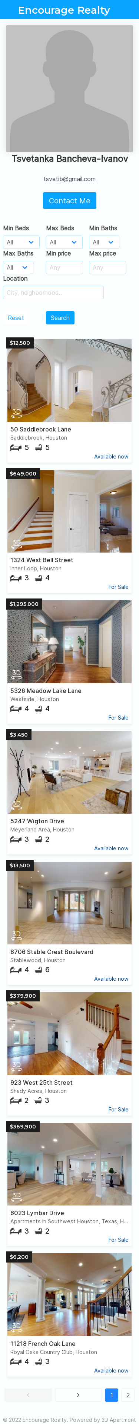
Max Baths (18, 253)
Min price (58, 253)
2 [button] (128, 1395)
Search (60, 317)
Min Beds (16, 228)
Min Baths (103, 228)
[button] (28, 1395)
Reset (16, 317)
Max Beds (60, 228)
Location (15, 278)
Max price (102, 253)
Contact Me (69, 200)
